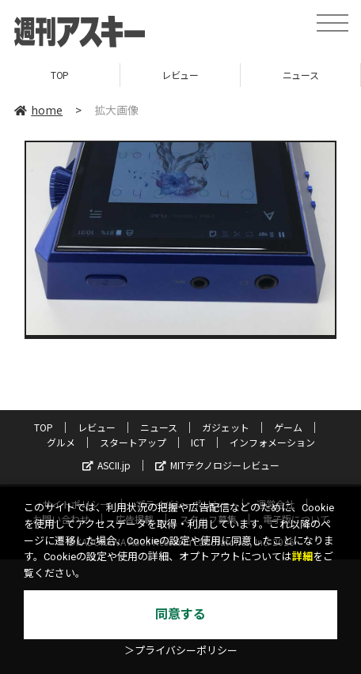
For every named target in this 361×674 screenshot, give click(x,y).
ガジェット (225, 427)
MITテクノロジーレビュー (217, 465)
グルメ (61, 442)
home (38, 110)
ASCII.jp (106, 465)
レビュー (180, 74)
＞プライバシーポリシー (181, 651)
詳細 (302, 557)
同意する (180, 614)
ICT (198, 442)
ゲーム (288, 427)
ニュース (300, 74)
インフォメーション (272, 442)
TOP (60, 74)
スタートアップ (133, 442)
